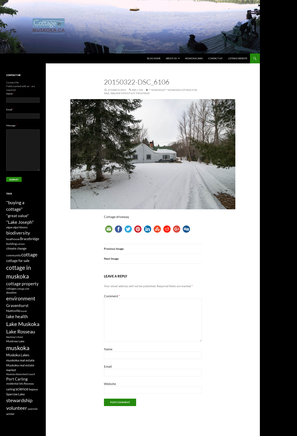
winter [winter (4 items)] (10, 414)
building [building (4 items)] (11, 243)
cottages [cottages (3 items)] (11, 288)
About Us (171, 58)
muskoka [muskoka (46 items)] (17, 347)
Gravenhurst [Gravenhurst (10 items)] (17, 305)
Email (108, 366)
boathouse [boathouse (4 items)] (13, 239)
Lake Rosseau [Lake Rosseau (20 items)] (20, 331)
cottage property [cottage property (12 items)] (22, 283)
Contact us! (215, 58)
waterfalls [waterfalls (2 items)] (33, 409)
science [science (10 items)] (21, 388)
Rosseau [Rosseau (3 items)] (29, 383)
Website (110, 384)
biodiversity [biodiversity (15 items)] (18, 233)
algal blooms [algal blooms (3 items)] (20, 227)
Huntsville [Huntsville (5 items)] (13, 311)
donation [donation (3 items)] (11, 292)
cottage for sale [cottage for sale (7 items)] (17, 260)
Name (108, 349)
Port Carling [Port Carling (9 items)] (17, 379)
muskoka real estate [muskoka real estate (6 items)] (20, 360)
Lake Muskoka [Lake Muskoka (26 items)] (22, 324)
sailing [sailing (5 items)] (10, 389)
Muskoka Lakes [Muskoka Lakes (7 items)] (17, 355)
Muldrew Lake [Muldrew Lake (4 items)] (15, 341)
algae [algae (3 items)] (9, 227)
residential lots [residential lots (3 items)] (15, 383)
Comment (112, 296)
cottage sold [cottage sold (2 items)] (23, 288)
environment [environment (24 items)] (20, 298)
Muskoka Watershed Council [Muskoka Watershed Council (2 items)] (20, 374)
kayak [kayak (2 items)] (24, 311)
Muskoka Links (194, 58)
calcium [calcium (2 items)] (21, 244)
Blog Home (153, 58)
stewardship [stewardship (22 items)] (19, 400)
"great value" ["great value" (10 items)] (17, 215)
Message (11, 125)
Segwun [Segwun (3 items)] (33, 389)
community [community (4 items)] (13, 255)
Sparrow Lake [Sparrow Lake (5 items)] (15, 394)
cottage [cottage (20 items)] (29, 254)
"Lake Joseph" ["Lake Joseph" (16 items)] (20, 222)
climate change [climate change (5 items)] (16, 248)
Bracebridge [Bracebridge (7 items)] (29, 239)
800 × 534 (137, 89)
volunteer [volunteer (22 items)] (16, 408)
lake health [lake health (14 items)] (17, 316)
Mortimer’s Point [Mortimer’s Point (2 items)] (14, 337)
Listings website (237, 58)
